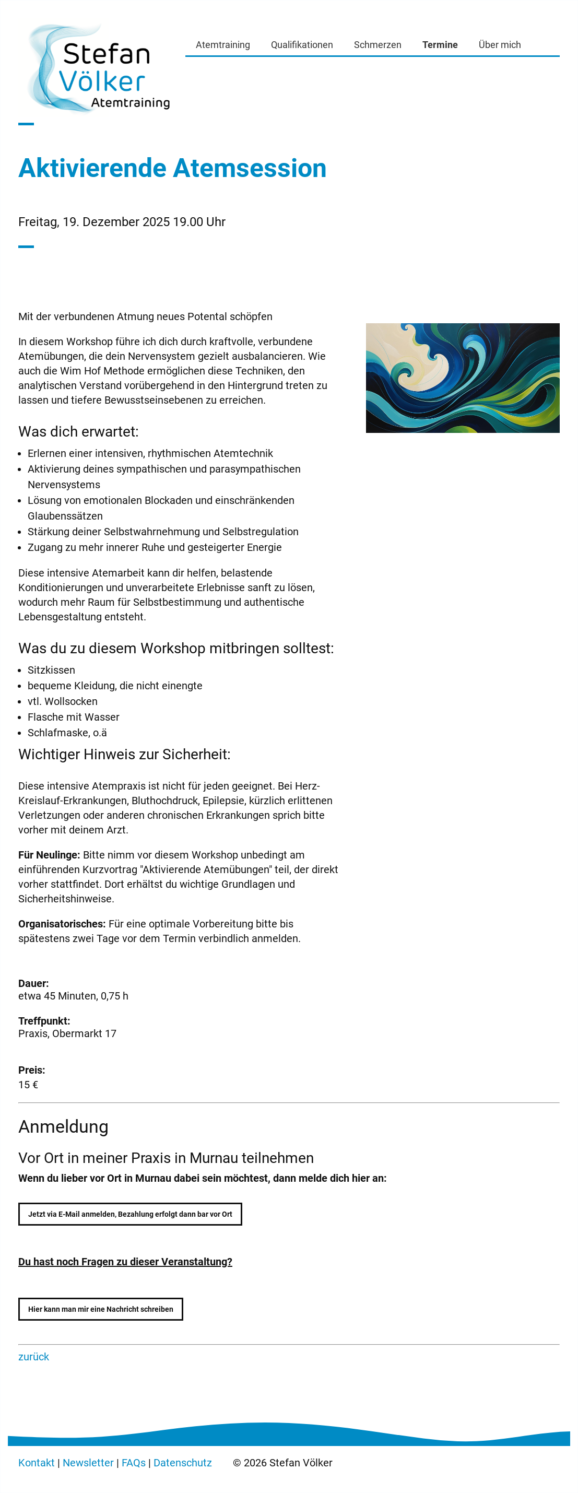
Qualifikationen (302, 44)
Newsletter (88, 1462)
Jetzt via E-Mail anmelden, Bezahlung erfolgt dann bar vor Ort (130, 1214)
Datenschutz (183, 1462)
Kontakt (36, 1462)
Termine (440, 44)
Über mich (500, 44)
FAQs (134, 1462)
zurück (33, 1356)
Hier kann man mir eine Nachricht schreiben (100, 1309)
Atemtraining (223, 44)
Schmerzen (378, 44)
